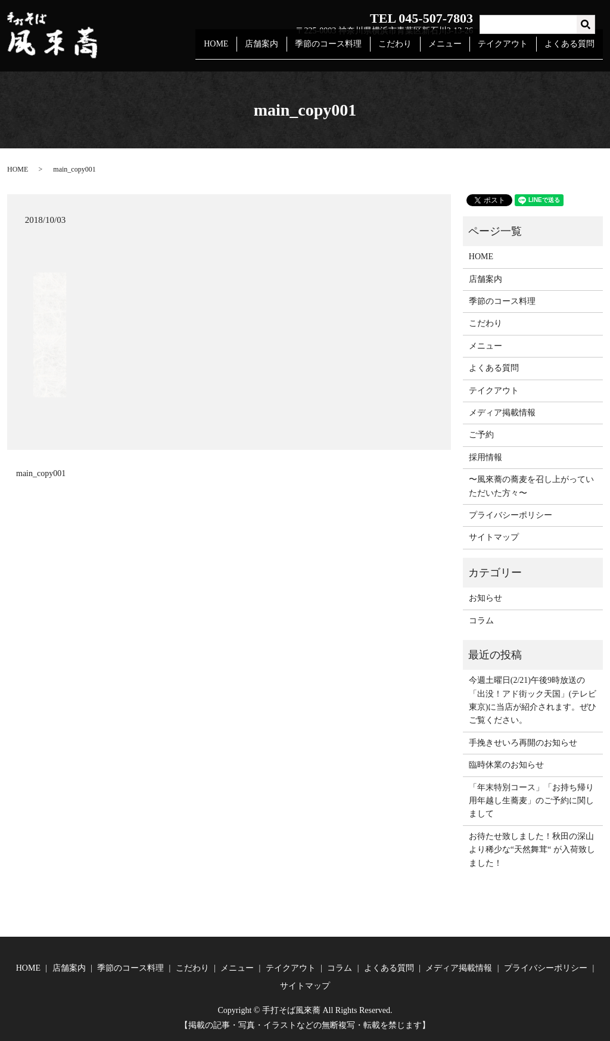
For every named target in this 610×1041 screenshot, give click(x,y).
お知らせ (485, 597)
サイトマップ (494, 537)
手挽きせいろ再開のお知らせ (523, 742)
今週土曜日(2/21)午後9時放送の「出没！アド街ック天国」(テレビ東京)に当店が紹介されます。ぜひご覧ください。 (533, 700)
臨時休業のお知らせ (506, 764)
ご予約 (481, 434)
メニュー (452, 49)
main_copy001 (41, 473)
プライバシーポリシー (510, 515)
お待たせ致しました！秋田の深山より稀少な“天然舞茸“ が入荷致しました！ (532, 850)
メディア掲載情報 (502, 412)
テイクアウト (508, 49)
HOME (237, 49)
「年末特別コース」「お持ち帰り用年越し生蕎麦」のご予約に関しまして (531, 801)
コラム (481, 620)
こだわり (406, 49)
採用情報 (485, 457)
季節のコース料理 (342, 49)
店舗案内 (279, 49)
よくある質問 (571, 49)
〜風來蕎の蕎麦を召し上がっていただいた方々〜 (531, 486)
